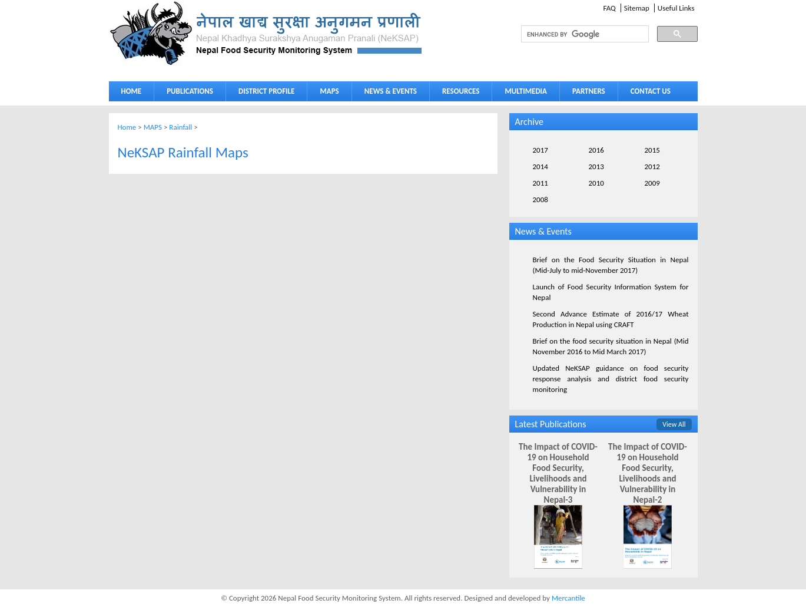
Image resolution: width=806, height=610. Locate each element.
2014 (540, 166)
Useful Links (676, 8)
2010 (596, 183)
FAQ (609, 8)
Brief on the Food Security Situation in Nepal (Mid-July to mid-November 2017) (611, 265)
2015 (652, 150)
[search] (574, 34)
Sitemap (636, 8)
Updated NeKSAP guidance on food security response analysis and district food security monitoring (611, 379)
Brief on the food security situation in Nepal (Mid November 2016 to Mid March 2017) (611, 346)
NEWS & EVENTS (390, 91)
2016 (596, 150)
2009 (652, 183)
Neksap (266, 33)
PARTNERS (588, 91)
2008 (540, 199)
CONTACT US (651, 91)
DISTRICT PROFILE (264, 93)
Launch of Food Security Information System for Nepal (611, 292)
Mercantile (568, 597)
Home (127, 127)
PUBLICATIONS (187, 93)
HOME (131, 91)
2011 (540, 183)
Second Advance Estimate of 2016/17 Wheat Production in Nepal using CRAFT (611, 319)
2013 (596, 166)
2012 (652, 166)
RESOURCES (458, 93)
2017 (540, 150)
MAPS (326, 93)
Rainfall (180, 127)
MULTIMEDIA (523, 93)
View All (673, 424)
